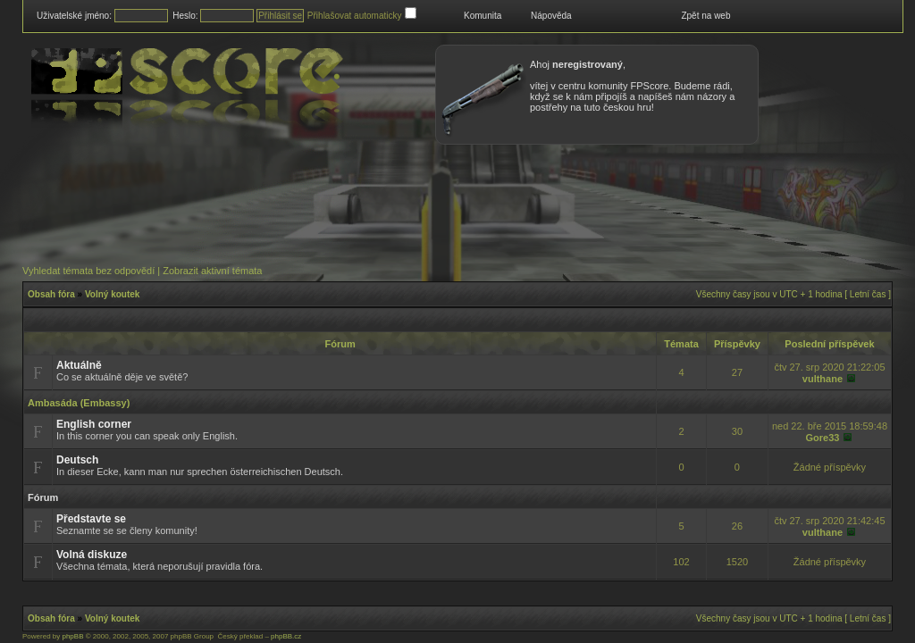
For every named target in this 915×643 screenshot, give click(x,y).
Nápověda (551, 16)
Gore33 (822, 437)
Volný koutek (112, 294)
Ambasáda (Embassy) (79, 402)
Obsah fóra (51, 294)
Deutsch (77, 460)
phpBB (72, 636)
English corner (93, 424)
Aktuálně (79, 365)
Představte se (91, 519)
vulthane (822, 378)
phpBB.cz (286, 636)
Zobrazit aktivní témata (212, 270)
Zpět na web (705, 16)
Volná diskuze (91, 554)
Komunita (482, 16)
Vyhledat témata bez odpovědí (88, 270)
